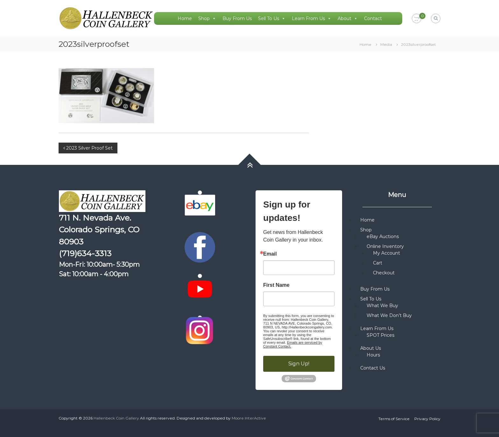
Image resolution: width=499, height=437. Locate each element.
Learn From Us (311, 18)
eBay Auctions (383, 236)
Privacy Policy (427, 418)
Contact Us (372, 368)
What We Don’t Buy (389, 315)
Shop (207, 18)
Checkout (384, 273)
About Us (370, 348)
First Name (276, 285)
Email (270, 254)
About (348, 18)
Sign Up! (298, 364)
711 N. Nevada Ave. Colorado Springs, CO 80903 (99, 229)
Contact (373, 18)
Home (185, 18)
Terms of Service (394, 418)
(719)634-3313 (85, 253)
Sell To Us (271, 18)
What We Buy (382, 305)
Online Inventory (385, 246)
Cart (377, 263)
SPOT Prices (380, 335)
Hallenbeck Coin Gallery (116, 418)
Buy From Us (237, 18)
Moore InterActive (249, 418)
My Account (386, 253)
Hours (373, 355)
